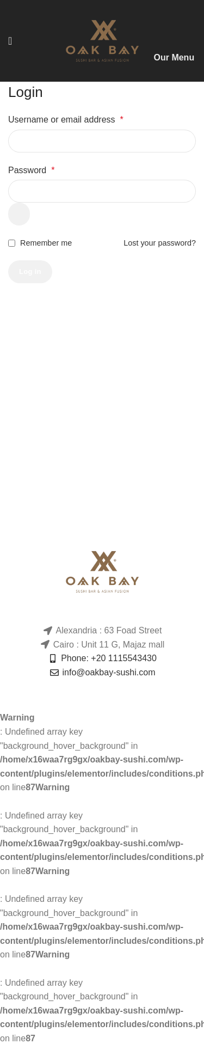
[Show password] (19, 214)
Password (31, 170)
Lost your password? (159, 243)
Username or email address (65, 119)
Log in (30, 271)
